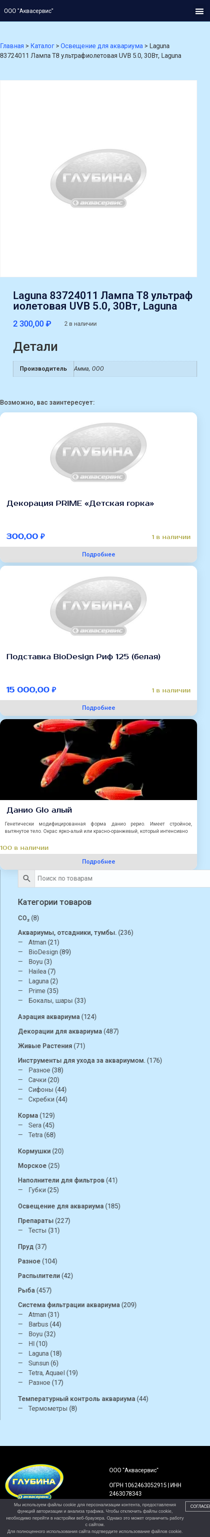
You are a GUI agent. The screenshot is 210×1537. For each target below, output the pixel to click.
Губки (104, 1190)
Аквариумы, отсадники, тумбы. (134, 932)
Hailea (105, 971)
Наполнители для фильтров (128, 1180)
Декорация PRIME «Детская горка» (80, 503)
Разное (107, 1070)
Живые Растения (112, 1046)
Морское (99, 1166)
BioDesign (110, 952)
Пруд (93, 1246)
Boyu (103, 962)
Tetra (103, 1135)
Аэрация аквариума (116, 1017)
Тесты (105, 1230)
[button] (199, 10)
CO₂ (91, 918)
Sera (102, 1125)
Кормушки (101, 1151)
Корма (95, 1115)
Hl (99, 1344)
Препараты (103, 1221)
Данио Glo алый (39, 810)
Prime (104, 991)
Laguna (106, 981)
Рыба (93, 1290)
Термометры (115, 1408)
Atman (105, 942)
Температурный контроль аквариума (144, 1399)
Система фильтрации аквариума (136, 1305)
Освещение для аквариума (128, 1206)
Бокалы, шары (118, 1000)
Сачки (105, 1080)
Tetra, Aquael (114, 1373)
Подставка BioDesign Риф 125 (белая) (83, 656)
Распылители (106, 1276)
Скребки (109, 1099)
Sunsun (106, 1363)
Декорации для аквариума (127, 1031)
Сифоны (108, 1089)
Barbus (106, 1324)
